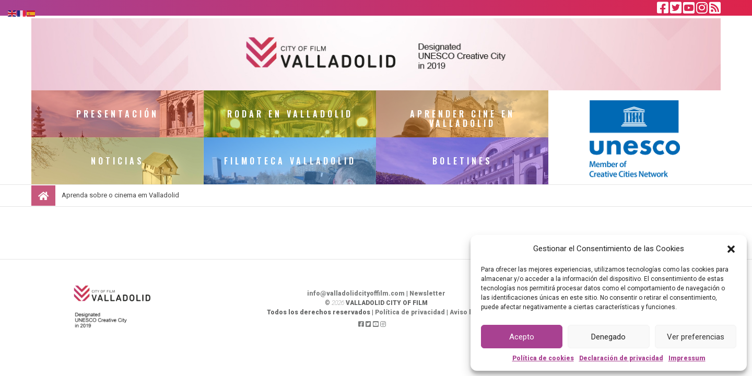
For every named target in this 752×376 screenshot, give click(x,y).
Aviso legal (467, 312)
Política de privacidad (410, 312)
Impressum (687, 358)
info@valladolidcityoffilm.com (356, 293)
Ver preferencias (695, 337)
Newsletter (427, 293)
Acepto (521, 337)
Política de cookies (543, 358)
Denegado (608, 337)
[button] (731, 248)
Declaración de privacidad (621, 358)
